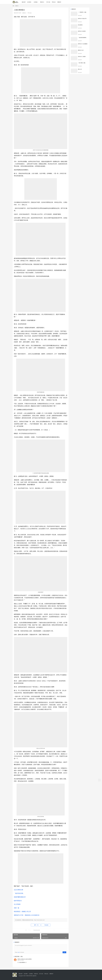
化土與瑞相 (17, 904)
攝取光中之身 (80, 50)
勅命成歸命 (80, 24)
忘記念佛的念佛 (18, 889)
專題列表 (42, 2)
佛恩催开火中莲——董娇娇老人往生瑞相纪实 (26, 915)
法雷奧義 (35, 2)
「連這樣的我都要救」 (82, 37)
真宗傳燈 (29, 2)
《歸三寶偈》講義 (81, 62)
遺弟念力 (24, 12)
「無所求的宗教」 (19, 893)
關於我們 (24, 2)
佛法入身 (80, 69)
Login (18, 952)
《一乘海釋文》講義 (82, 12)
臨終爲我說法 (18, 900)
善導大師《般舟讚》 (82, 31)
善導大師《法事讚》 (82, 56)
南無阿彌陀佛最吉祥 (20, 897)
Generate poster (36, 930)
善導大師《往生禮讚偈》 (83, 43)
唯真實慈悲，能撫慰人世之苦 (22, 911)
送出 (64, 952)
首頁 (13, 5)
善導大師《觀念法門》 (82, 18)
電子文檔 (48, 2)
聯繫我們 (59, 2)
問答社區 (54, 2)
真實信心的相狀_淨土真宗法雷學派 (24, 959)
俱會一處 (16, 908)
